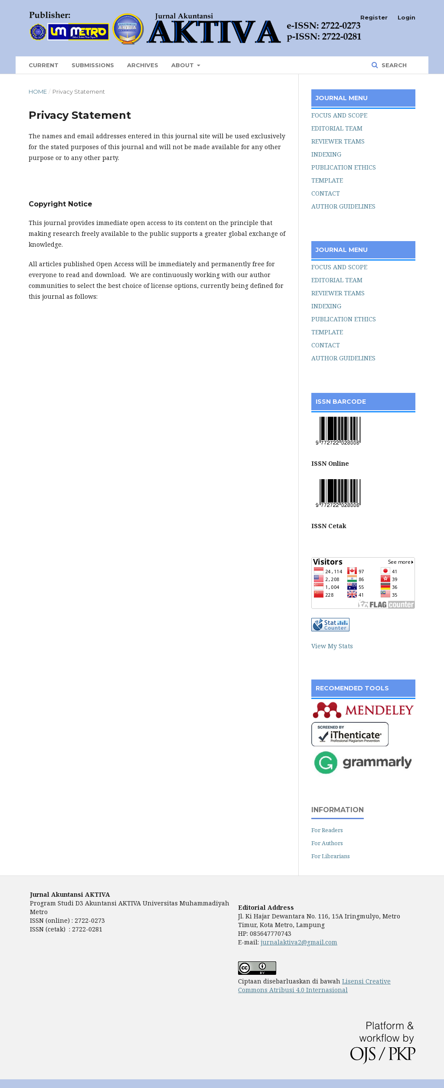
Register (374, 17)
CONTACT (325, 193)
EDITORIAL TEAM (336, 128)
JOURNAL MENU (342, 98)
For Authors (327, 843)
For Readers (327, 830)
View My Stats (332, 646)
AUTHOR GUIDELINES (343, 206)
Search (393, 65)
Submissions (93, 65)
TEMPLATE (327, 180)
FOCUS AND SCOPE (339, 115)
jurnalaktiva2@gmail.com (299, 942)
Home (38, 91)
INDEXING (326, 154)
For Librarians (330, 856)
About (183, 65)
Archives (142, 65)
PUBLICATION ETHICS (343, 167)
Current (44, 65)
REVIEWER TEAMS (338, 141)
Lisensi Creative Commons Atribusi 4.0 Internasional (314, 985)
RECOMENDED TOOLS (352, 688)
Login (406, 17)
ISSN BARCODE (341, 401)
